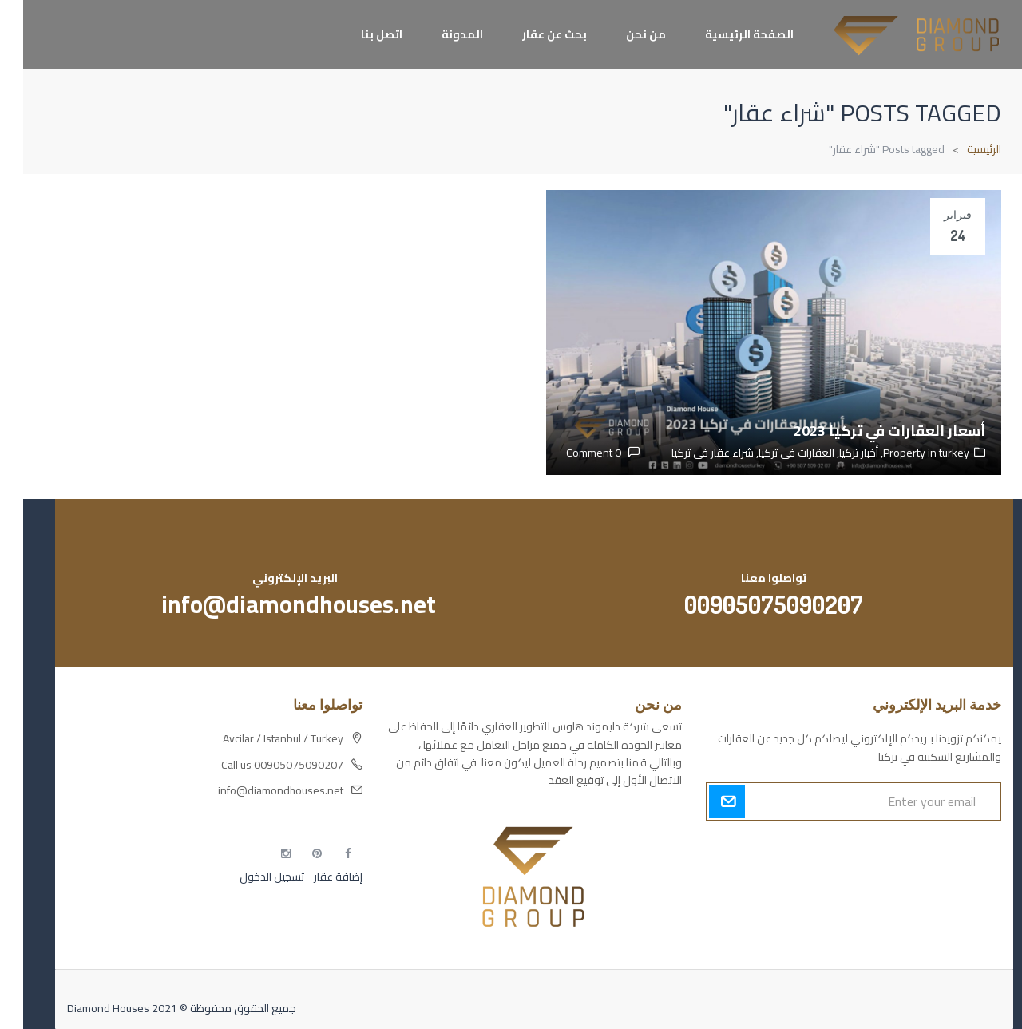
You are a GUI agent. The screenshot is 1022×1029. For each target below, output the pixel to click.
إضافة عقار (313, 876)
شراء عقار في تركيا (689, 452)
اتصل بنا (358, 34)
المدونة (439, 34)
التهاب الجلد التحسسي (930, 904)
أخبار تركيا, (833, 452)
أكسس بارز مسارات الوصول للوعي (901, 848)
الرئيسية (961, 149)
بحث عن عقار (531, 34)
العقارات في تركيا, (771, 452)
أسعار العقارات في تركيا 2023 (866, 431)
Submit (704, 801)
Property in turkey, (900, 452)
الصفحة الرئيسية (726, 34)
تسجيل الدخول (248, 876)
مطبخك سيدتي (943, 932)
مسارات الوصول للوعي (926, 876)
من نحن (623, 34)
